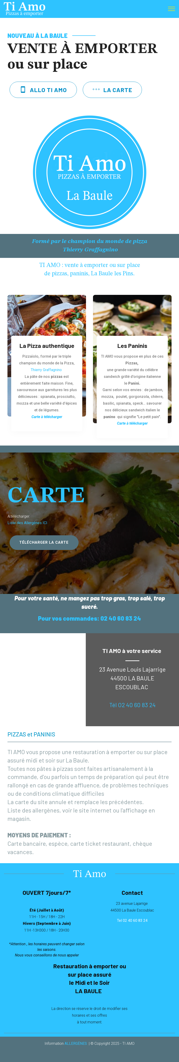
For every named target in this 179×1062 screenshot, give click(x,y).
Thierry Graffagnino (47, 370)
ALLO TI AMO (43, 89)
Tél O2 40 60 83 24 (132, 704)
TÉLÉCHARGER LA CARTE (44, 542)
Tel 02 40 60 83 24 (132, 920)
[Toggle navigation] (171, 9)
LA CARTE (112, 89)
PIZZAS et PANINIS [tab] (31, 734)
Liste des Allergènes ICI (27, 523)
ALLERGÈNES (76, 1043)
